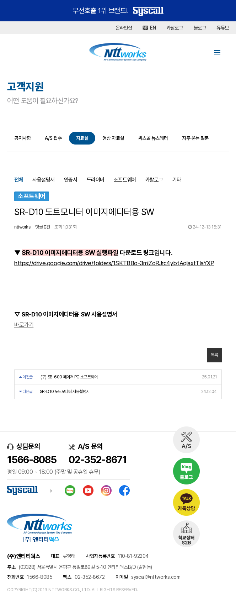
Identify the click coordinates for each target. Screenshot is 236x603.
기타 (176, 180)
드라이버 (95, 180)
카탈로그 (154, 180)
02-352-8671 (98, 459)
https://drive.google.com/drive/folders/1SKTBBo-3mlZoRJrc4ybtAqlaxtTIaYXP (114, 263)
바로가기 (23, 324)
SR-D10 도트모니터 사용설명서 (65, 391)
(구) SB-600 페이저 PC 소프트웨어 (69, 376)
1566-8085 (32, 459)
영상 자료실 (113, 138)
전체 (18, 180)
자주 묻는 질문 (195, 138)
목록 (214, 355)
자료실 (82, 138)
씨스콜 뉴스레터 (153, 138)
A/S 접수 (53, 138)
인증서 (70, 180)
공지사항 (22, 138)
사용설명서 (43, 180)
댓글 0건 (42, 227)
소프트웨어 (125, 180)
